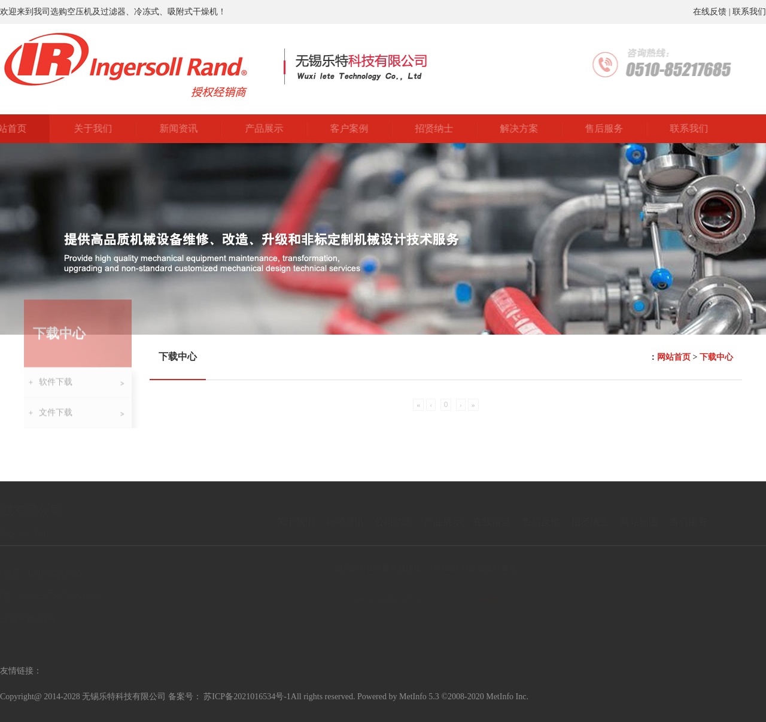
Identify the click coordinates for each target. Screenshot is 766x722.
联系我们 (749, 11)
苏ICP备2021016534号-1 (246, 696)
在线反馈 (710, 11)
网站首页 (674, 357)
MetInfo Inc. (507, 696)
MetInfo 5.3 (419, 696)
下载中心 (716, 357)
